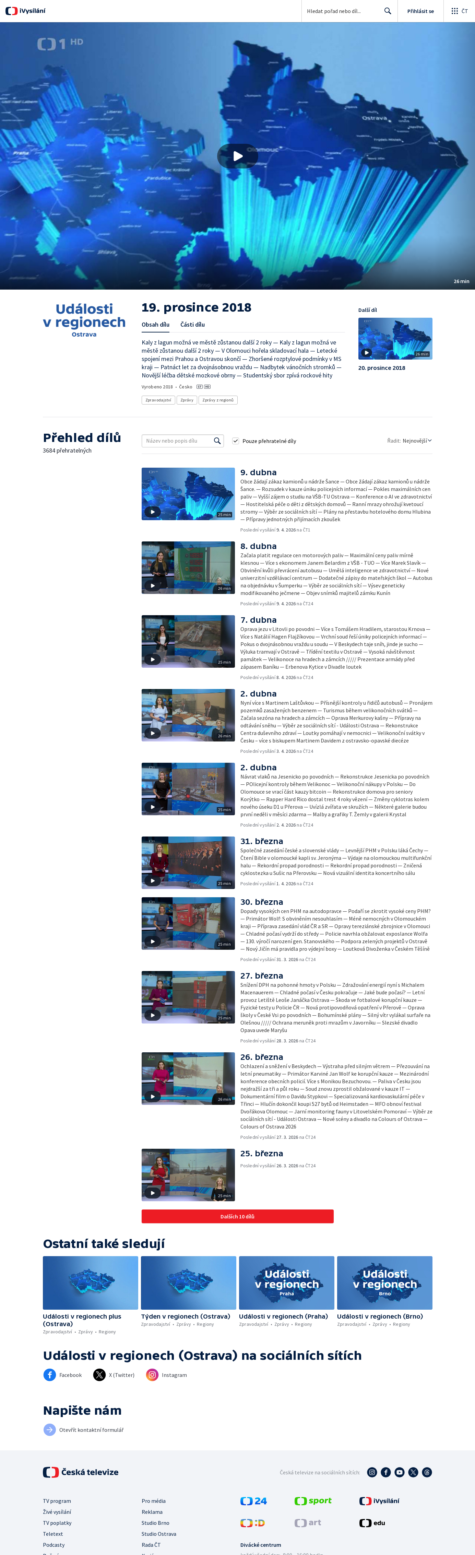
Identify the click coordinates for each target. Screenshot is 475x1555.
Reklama (152, 1511)
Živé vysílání (57, 1511)
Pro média (154, 1500)
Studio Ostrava (159, 1533)
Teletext (53, 1533)
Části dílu (192, 324)
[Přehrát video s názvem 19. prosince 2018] (237, 156)
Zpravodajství (158, 399)
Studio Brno (155, 1522)
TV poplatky (57, 1522)
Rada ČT (151, 1544)
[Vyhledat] (217, 441)
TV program (57, 1500)
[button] (237, 156)
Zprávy (186, 399)
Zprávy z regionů (218, 399)
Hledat (386, 14)
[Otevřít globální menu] (459, 11)
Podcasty (53, 1544)
